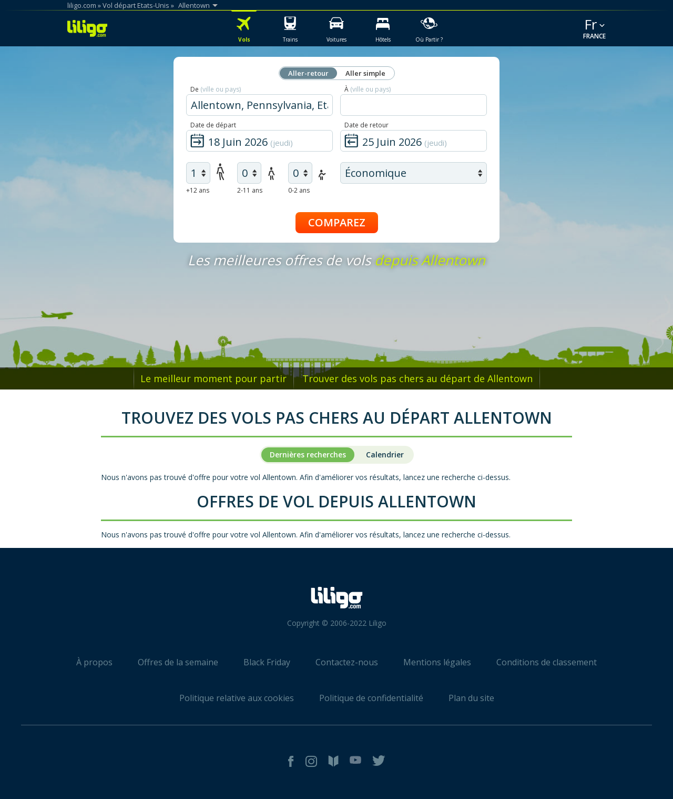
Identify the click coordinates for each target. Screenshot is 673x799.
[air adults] (198, 173)
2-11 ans (249, 190)
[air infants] (300, 173)
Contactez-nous (346, 662)
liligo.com (81, 5)
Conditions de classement (546, 662)
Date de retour (366, 125)
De (215, 89)
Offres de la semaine (178, 662)
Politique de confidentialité (371, 698)
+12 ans (197, 190)
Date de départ (213, 125)
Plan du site (471, 698)
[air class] (413, 173)
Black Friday (266, 662)
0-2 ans (299, 190)
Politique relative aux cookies (236, 698)
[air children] (249, 173)
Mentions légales (437, 662)
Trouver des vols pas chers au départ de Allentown (417, 378)
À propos (94, 662)
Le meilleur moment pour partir (213, 378)
